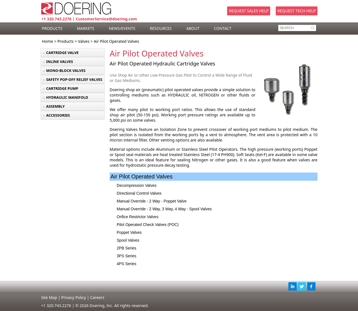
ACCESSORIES (58, 115)
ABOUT (192, 28)
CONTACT (222, 28)
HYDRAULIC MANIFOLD (67, 97)
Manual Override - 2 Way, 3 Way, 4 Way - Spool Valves (164, 209)
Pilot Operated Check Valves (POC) (148, 224)
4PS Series (126, 263)
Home (47, 41)
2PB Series (126, 248)
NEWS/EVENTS (122, 28)
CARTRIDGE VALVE (62, 52)
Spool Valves (128, 240)
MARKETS (85, 28)
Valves (84, 41)
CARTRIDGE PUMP (62, 88)
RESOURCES (161, 28)
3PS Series (126, 256)
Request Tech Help (296, 10)
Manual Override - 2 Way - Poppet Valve (152, 201)
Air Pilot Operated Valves (116, 41)
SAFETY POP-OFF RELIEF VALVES (74, 79)
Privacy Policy (73, 297)
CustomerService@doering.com (106, 19)
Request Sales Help (248, 10)
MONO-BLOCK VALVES (66, 70)
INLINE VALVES (59, 61)
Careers (97, 297)
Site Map (49, 297)
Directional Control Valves (139, 193)
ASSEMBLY (55, 106)
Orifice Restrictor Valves (137, 217)
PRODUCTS (52, 28)
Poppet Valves (129, 232)
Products (65, 41)
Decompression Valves (136, 185)
